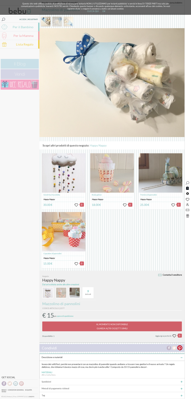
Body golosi (97, 195)
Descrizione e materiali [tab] (112, 357)
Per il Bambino (23, 27)
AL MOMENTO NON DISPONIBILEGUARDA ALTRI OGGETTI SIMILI (112, 326)
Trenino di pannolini (148, 195)
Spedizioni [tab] (112, 381)
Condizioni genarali (16, 390)
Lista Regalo (24, 44)
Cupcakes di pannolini (52, 253)
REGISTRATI (33, 19)
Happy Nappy (98, 145)
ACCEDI (22, 19)
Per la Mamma (23, 35)
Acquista (28, 390)
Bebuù (4, 390)
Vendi (4, 392)
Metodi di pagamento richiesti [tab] (112, 388)
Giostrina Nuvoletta (51, 195)
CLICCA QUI (93, 11)
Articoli (88, 291)
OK (103, 11)
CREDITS (31, 396)
